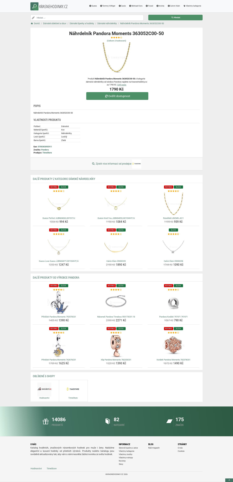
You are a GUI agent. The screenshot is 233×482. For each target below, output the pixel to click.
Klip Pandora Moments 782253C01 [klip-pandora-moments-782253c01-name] (116, 360)
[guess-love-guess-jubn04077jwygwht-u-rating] (59, 234)
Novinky (122, 461)
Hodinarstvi (36, 468)
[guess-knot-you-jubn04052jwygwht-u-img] (116, 204)
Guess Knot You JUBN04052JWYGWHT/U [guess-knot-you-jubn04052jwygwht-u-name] (116, 218)
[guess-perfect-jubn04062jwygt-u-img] (59, 204)
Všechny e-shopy (126, 458)
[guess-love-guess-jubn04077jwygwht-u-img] (59, 247)
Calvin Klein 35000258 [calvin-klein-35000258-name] (173, 261)
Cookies (181, 451)
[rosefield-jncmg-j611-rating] (173, 191)
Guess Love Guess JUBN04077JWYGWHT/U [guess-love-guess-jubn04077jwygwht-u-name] (58, 261)
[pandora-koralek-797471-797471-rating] (173, 289)
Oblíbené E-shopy (44, 376)
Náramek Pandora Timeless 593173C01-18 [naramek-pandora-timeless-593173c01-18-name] (116, 317)
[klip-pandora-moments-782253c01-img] (116, 345)
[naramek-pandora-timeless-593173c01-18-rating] (116, 289)
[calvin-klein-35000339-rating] (116, 234)
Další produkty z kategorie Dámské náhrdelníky (64, 179)
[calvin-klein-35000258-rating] (173, 234)
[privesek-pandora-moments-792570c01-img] (59, 303)
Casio (122, 6)
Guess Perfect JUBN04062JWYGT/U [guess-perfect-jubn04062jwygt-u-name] (59, 218)
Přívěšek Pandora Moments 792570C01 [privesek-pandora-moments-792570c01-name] (58, 317)
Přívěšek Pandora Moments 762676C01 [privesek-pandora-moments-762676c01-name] (58, 360)
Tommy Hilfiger (107, 6)
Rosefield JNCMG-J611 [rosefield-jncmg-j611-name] (173, 218)
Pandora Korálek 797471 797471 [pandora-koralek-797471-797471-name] (173, 317)
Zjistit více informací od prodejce (116, 164)
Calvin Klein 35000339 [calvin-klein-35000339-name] (116, 261)
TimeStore (47, 153)
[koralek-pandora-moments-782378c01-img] (173, 345)
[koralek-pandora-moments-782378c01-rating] (173, 332)
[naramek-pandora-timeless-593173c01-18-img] (116, 303)
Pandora (45, 150)
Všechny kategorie (192, 6)
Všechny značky (125, 454)
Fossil (149, 6)
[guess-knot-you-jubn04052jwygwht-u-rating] (116, 191)
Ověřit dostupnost (117, 96)
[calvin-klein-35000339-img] (116, 247)
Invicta (160, 6)
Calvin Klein (173, 6)
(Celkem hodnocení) (116, 41)
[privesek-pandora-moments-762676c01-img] (59, 345)
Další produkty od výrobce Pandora (56, 277)
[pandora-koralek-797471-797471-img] (173, 303)
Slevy (121, 464)
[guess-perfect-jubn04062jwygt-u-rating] (59, 191)
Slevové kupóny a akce (128, 448)
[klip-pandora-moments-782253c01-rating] (116, 332)
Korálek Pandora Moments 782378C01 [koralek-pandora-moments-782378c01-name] (173, 360)
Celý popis (121, 85)
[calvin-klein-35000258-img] (173, 247)
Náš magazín (154, 448)
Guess (93, 6)
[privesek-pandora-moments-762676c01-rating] (59, 332)
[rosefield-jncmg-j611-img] (173, 204)
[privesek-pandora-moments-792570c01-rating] (59, 289)
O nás (180, 448)
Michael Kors (135, 6)
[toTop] (229, 480)
